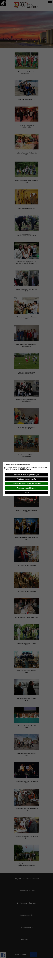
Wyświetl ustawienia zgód (26, 479)
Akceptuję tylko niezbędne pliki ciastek (27, 483)
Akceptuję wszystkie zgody (26, 488)
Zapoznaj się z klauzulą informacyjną (26, 475)
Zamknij (26, 492)
